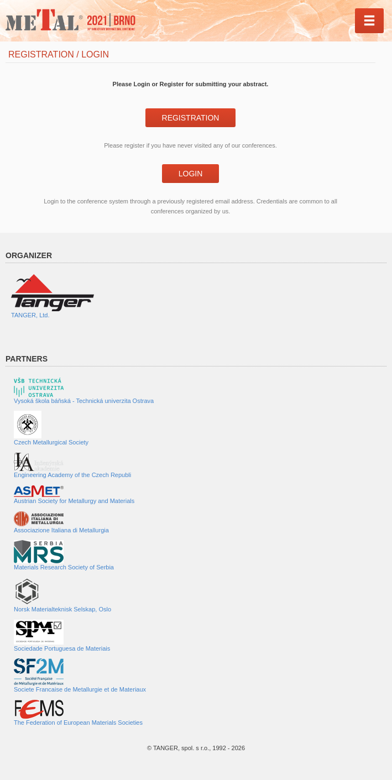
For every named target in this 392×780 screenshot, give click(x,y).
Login (191, 173)
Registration (190, 117)
